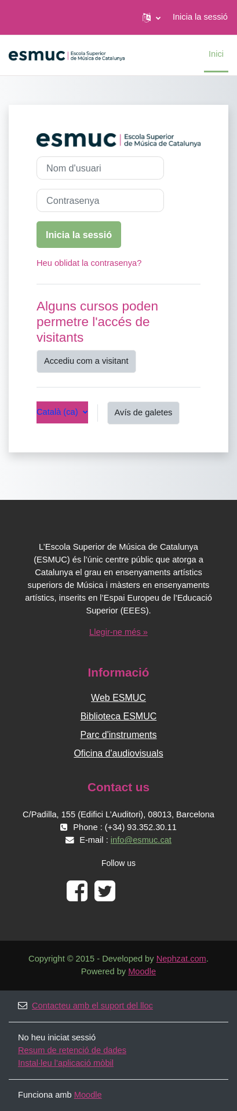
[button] (151, 17)
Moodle (142, 971)
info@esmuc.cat (141, 840)
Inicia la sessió (200, 16)
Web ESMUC (118, 698)
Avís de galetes (144, 412)
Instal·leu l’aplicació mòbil (66, 1063)
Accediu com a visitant (86, 361)
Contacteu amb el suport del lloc (85, 1005)
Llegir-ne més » (118, 632)
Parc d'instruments (119, 735)
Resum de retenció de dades (72, 1050)
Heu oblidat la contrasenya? (89, 263)
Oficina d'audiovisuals (118, 753)
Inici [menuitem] (216, 54)
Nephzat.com (181, 958)
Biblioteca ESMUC (119, 716)
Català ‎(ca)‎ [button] (59, 411)
